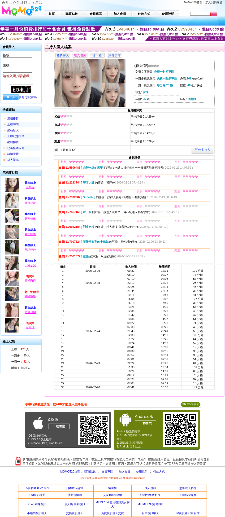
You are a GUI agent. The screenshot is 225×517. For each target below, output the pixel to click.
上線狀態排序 (15, 136)
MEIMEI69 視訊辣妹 (150, 504)
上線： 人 (20, 349)
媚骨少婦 (30, 312)
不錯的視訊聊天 (37, 513)
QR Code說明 (190, 404)
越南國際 (30, 234)
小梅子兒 (30, 265)
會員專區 (107, 471)
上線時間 (13, 124)
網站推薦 (13, 142)
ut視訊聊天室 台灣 (188, 513)
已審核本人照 (15, 148)
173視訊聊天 (37, 495)
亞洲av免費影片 (150, 495)
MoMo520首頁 (193, 2)
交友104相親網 (112, 495)
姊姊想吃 (30, 203)
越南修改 (30, 218)
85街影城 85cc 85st (37, 488)
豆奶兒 (30, 187)
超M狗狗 (30, 280)
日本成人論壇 (74, 488)
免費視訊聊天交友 (112, 513)
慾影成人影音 (187, 488)
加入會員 (124, 471)
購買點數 (90, 471)
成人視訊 (13, 160)
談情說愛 (13, 154)
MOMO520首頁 (70, 471)
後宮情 (112, 488)
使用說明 (141, 471)
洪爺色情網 (75, 495)
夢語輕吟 (30, 249)
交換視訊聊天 (74, 513)
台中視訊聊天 (150, 513)
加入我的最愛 (213, 2)
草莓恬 (30, 327)
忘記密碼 (31, 97)
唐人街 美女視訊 (75, 504)
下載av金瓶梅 (188, 495)
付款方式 (159, 471)
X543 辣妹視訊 (37, 504)
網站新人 (13, 130)
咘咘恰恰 (30, 296)
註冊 (21, 97)
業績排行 (13, 118)
